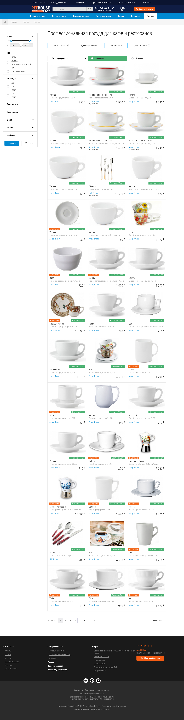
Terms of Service (116, 706)
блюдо (13, 57)
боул (12, 68)
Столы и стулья (37, 16)
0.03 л (12, 83)
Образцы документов (57, 669)
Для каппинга (142, 45)
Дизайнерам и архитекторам (59, 654)
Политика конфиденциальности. (92, 694)
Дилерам (52, 658)
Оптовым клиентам (56, 651)
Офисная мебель (81, 16)
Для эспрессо (61, 45)
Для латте (116, 45)
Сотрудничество (58, 2)
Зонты (121, 16)
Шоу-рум (8, 658)
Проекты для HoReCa (101, 2)
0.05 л (12, 86)
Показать (12, 143)
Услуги (95, 646)
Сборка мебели (99, 664)
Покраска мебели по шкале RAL (105, 667)
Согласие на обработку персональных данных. (92, 690)
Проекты (8, 654)
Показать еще (157, 620)
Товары (51, 662)
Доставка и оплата (126, 2)
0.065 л (13, 97)
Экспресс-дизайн (100, 671)
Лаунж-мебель (59, 16)
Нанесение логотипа (101, 656)
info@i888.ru (141, 650)
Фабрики (80, 2)
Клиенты (8, 651)
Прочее (150, 16)
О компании (37, 2)
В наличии (99, 58)
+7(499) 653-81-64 (104, 8)
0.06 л (12, 94)
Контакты (147, 2)
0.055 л (13, 90)
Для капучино (89, 45)
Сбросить (29, 143)
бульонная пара (17, 71)
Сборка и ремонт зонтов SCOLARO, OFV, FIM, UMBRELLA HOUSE (114, 652)
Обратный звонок (144, 9)
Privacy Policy (101, 706)
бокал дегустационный (20, 64)
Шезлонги (135, 16)
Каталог (14, 22)
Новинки (139, 58)
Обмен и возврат (55, 666)
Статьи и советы (11, 669)
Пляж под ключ (103, 16)
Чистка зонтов (99, 660)
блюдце (14, 61)
